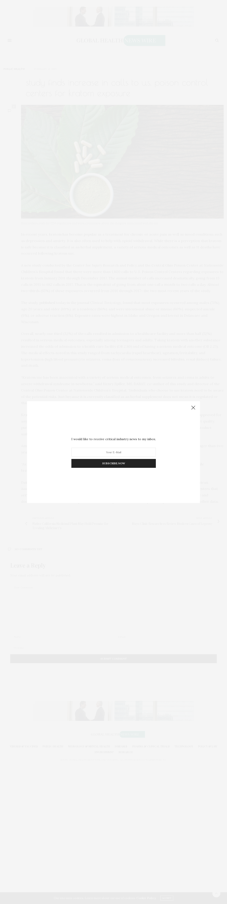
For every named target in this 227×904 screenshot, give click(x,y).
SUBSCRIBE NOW (113, 463)
